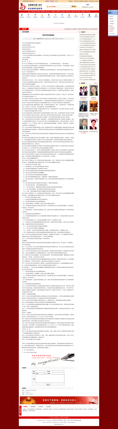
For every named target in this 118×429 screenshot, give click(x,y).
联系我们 (86, 1)
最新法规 (95, 29)
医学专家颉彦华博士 (93, 131)
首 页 (29, 11)
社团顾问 (58, 11)
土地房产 (49, 17)
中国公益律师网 (30, 412)
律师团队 (83, 83)
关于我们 (51, 420)
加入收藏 (96, 1)
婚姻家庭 (96, 16)
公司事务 (42, 17)
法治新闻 (33, 11)
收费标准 (66, 420)
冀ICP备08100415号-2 (59, 427)
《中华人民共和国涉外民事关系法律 (87, 43)
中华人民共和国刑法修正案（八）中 (87, 39)
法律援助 (53, 11)
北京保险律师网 (38, 412)
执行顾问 (78, 11)
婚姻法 (50, 412)
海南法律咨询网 (70, 412)
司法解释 (79, 29)
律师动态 (68, 11)
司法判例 (90, 29)
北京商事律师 (90, 412)
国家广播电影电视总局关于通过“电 (87, 62)
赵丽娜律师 (93, 97)
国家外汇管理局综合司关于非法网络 (87, 49)
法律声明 (61, 420)
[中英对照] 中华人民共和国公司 (86, 47)
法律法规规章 (67, 29)
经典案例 (83, 11)
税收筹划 (35, 17)
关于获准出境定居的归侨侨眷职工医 (87, 75)
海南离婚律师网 (62, 412)
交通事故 (89, 16)
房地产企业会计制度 (84, 54)
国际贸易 (22, 17)
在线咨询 (81, 1)
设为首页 (91, 1)
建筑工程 (56, 17)
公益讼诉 (73, 11)
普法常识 (48, 11)
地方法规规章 (74, 29)
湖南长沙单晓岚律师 (83, 131)
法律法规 (88, 11)
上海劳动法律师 (31, 413)
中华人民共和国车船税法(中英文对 (87, 41)
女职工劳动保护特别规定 (31, 352)
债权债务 (69, 17)
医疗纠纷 (83, 17)
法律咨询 (85, 412)
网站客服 (111, 18)
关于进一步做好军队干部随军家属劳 (87, 79)
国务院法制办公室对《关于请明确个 (87, 71)
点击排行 (83, 32)
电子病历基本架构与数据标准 (86, 56)
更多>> (96, 83)
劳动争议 (76, 16)
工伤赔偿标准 (46, 412)
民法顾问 (38, 11)
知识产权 (29, 17)
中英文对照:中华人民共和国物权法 (87, 58)
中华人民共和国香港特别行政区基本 (87, 45)
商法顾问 (63, 11)
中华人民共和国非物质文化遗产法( (87, 36)
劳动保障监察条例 (30, 350)
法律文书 (76, 1)
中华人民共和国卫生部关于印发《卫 (87, 66)
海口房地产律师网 (78, 412)
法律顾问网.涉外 (83, 97)
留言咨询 (112, 21)
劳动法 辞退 (55, 412)
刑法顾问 (43, 11)
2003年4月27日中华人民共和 (86, 77)
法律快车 (24, 412)
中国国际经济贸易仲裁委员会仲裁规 (87, 34)
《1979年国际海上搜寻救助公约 (86, 60)
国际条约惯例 (85, 29)
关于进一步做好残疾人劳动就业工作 (87, 73)
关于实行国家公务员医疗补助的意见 (87, 69)
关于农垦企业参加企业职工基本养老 (87, 64)
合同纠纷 (62, 17)
